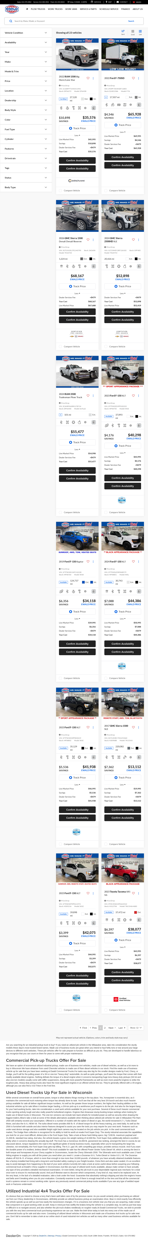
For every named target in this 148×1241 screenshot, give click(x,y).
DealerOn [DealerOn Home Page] (42, 1236)
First (83, 1027)
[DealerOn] (13, 1236)
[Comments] (94, 108)
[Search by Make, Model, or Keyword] (69, 21)
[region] (77, 147)
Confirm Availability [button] (77, 160)
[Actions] (93, 78)
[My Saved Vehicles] (136, 2)
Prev (93, 1027)
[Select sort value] (124, 33)
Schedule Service (108, 9)
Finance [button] (125, 9)
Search (131, 21)
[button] (96, 54)
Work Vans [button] (71, 9)
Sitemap (51, 1236)
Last (122, 1027)
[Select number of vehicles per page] (136, 1027)
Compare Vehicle (72, 190)
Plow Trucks (38, 9)
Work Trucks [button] (55, 9)
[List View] (140, 33)
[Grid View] (132, 33)
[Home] (27, 9)
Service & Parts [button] (88, 9)
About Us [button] (138, 9)
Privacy (58, 1236)
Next (112, 1027)
